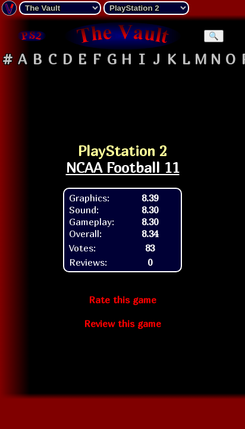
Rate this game (122, 300)
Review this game (122, 323)
